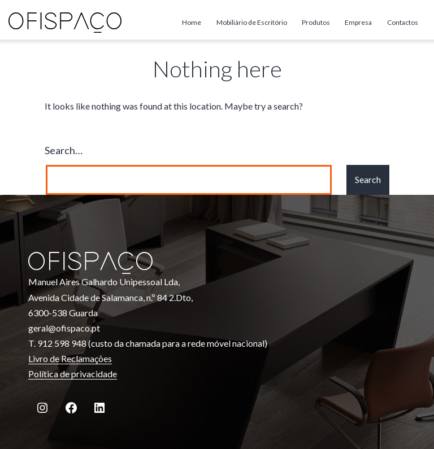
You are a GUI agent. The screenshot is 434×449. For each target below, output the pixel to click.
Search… (64, 150)
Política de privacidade (72, 373)
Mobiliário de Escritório (251, 22)
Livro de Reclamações (70, 358)
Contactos (402, 22)
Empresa (358, 22)
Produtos (316, 22)
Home (191, 22)
